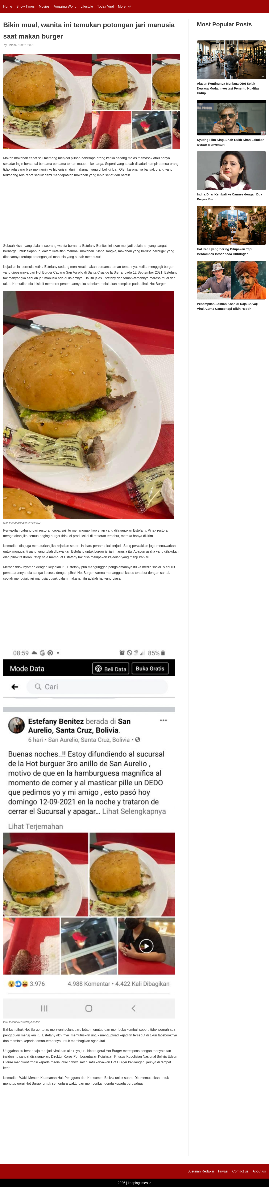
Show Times (25, 6)
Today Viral (105, 6)
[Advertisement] (91, 211)
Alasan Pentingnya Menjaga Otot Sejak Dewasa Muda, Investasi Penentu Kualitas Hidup (228, 88)
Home (7, 6)
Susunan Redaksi (200, 1171)
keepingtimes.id (139, 1183)
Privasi (223, 1171)
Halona (12, 45)
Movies (44, 6)
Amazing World (65, 6)
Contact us (240, 1171)
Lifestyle (87, 6)
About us (259, 1171)
